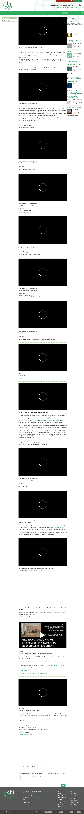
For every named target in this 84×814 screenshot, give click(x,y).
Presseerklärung (70, 21)
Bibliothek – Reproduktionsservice (74, 107)
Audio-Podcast (5, 20)
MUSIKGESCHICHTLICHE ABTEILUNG (64, 0)
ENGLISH (80, 0)
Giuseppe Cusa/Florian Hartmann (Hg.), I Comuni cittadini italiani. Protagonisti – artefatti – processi (74, 63)
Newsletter (69, 51)
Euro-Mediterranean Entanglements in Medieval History (74, 41)
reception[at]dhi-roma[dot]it (29, 804)
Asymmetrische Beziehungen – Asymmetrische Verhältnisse (73, 30)
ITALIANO (75, 0)
